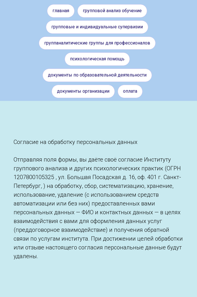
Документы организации (83, 91)
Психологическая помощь (97, 58)
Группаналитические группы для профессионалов (97, 43)
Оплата (130, 91)
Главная (60, 10)
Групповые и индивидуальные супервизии (97, 26)
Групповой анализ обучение (112, 10)
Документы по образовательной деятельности (97, 75)
